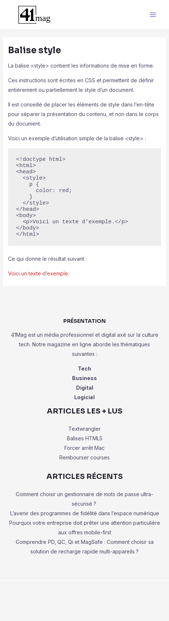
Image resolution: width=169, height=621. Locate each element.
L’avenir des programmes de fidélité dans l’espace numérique (84, 513)
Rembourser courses (84, 457)
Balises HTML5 (84, 438)
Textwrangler (84, 429)
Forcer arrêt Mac (84, 448)
